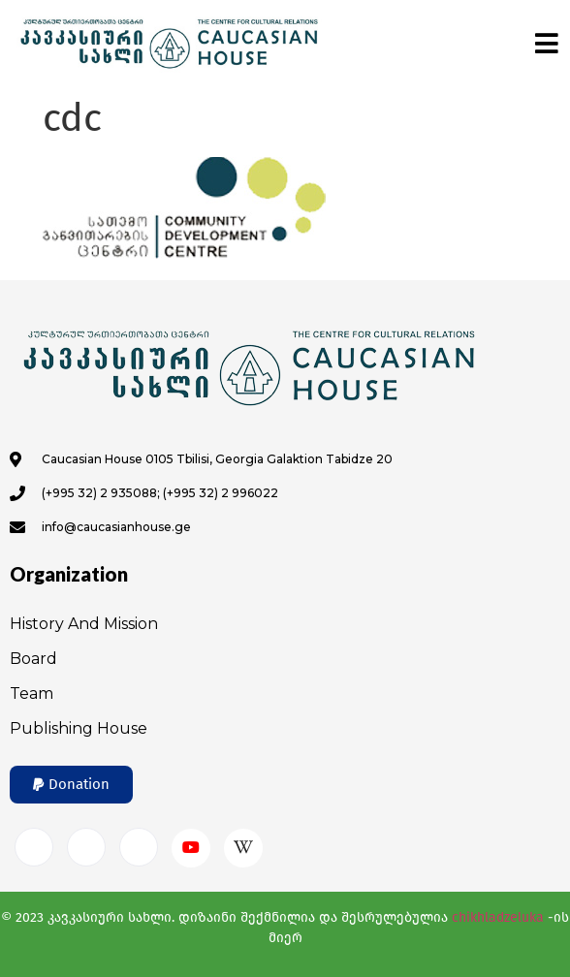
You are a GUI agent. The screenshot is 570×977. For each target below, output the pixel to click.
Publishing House (78, 728)
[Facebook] (34, 847)
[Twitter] (138, 847)
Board (33, 658)
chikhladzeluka (498, 917)
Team (31, 693)
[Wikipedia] (243, 848)
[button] (71, 785)
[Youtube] (191, 848)
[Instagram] (86, 847)
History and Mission (84, 624)
